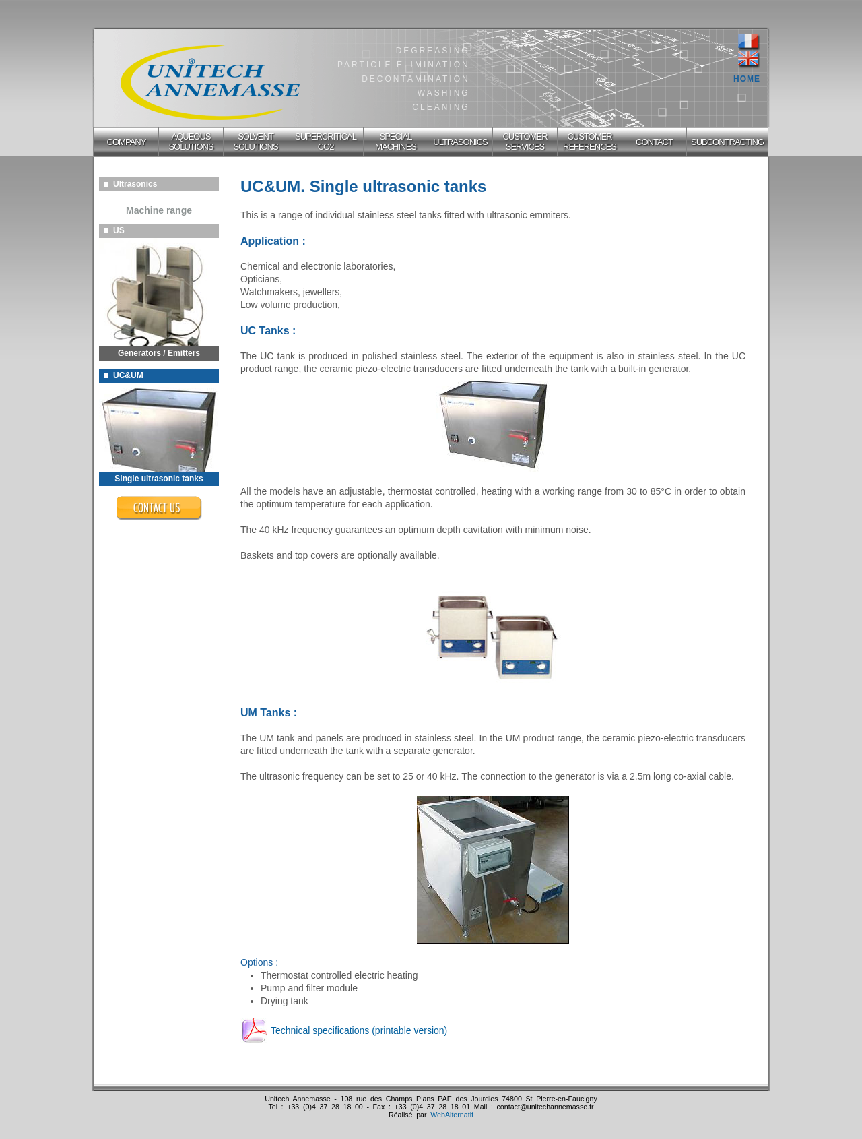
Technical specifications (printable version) (359, 1030)
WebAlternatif (451, 1115)
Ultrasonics (130, 184)
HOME (746, 79)
